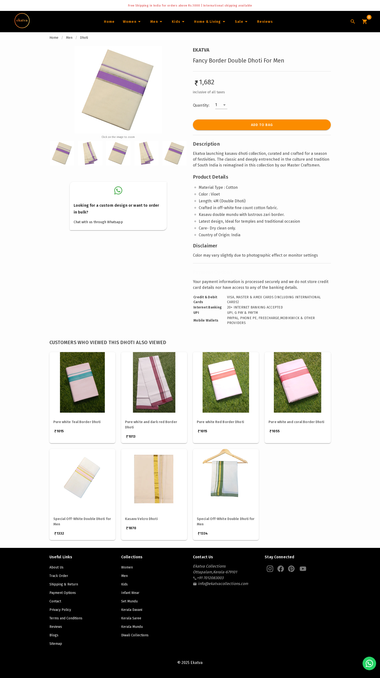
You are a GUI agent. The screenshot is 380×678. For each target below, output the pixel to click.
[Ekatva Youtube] (303, 568)
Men (69, 38)
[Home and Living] (210, 21)
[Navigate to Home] (22, 26)
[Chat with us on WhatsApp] (369, 663)
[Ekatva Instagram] (270, 568)
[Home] (109, 21)
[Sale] (242, 21)
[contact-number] (210, 578)
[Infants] (179, 21)
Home (53, 38)
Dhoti (84, 38)
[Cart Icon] (364, 21)
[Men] (157, 21)
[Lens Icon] (353, 21)
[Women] (132, 21)
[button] (221, 105)
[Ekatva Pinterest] (291, 568)
